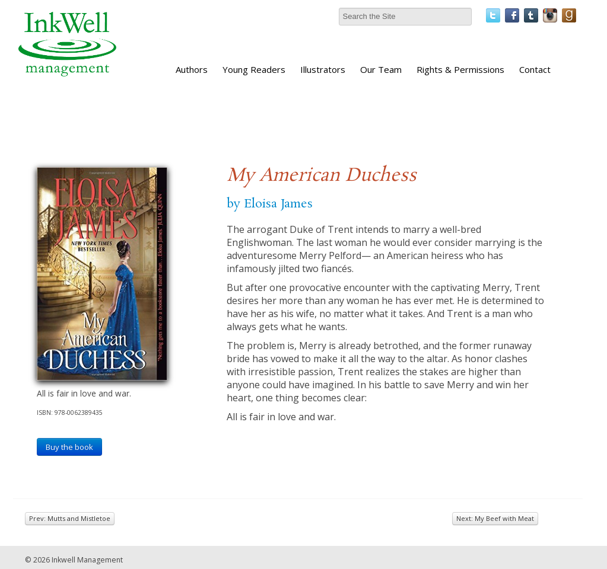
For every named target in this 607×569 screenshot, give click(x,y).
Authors (192, 69)
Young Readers (254, 69)
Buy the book (69, 447)
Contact (535, 69)
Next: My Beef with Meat (495, 518)
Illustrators (322, 69)
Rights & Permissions (460, 69)
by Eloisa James (270, 204)
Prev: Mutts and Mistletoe (69, 518)
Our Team (381, 69)
